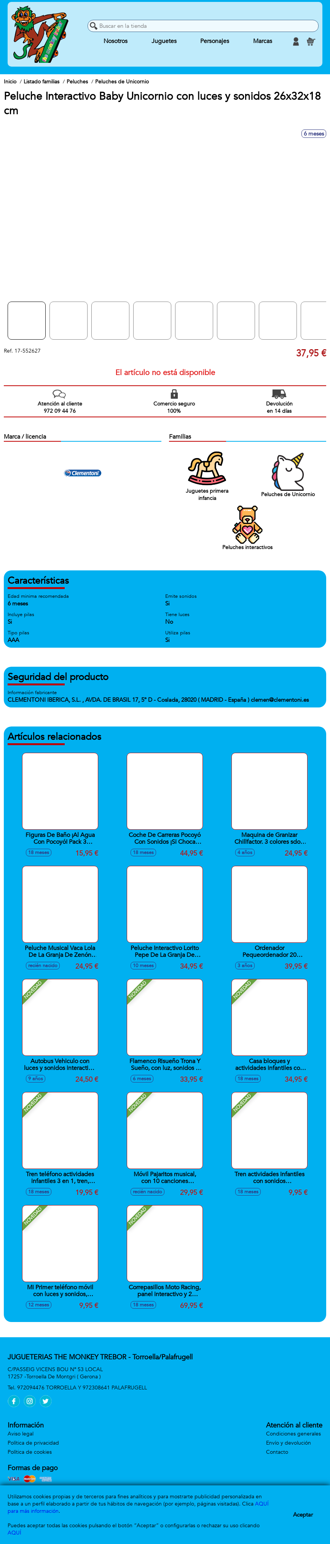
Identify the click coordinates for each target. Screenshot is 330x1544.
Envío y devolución (288, 1443)
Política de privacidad (33, 1443)
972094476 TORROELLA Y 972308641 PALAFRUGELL (82, 1387)
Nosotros (116, 41)
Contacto (277, 1452)
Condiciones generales (293, 1433)
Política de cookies (30, 1452)
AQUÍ (14, 1532)
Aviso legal (20, 1433)
